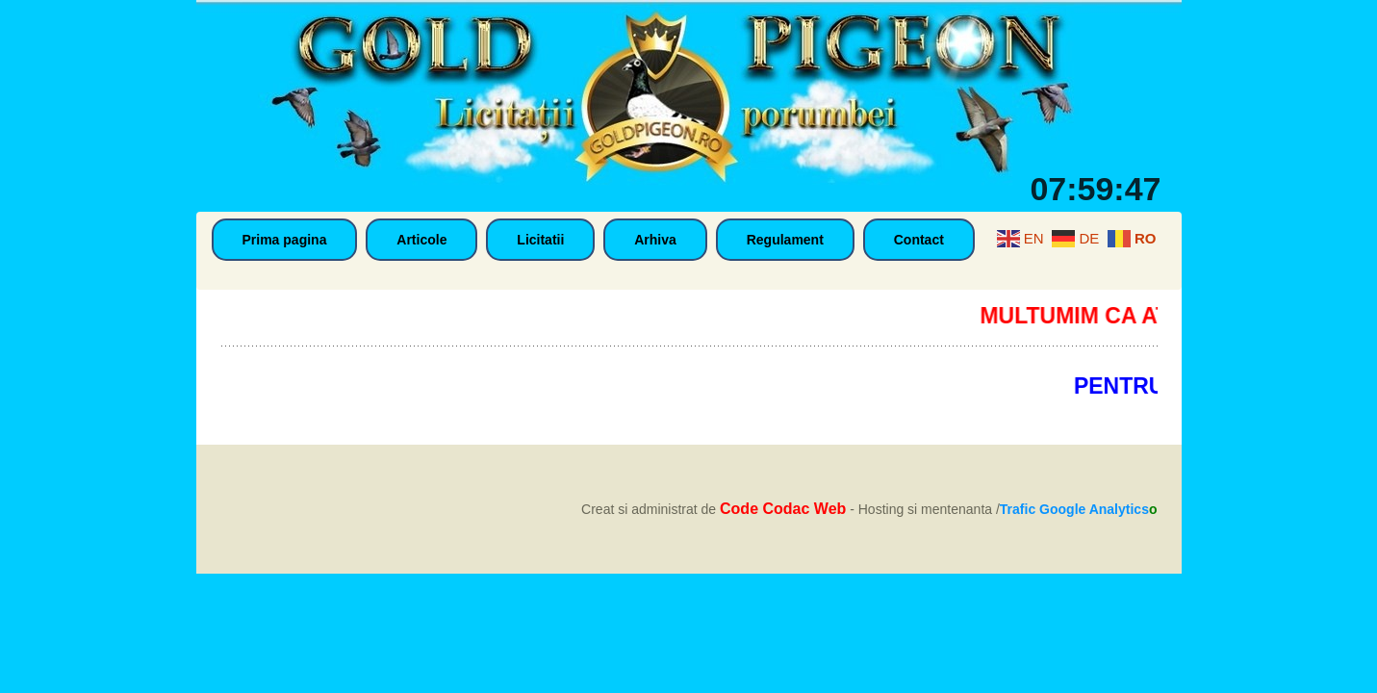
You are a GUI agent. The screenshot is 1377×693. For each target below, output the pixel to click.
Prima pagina (284, 239)
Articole (421, 239)
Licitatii (540, 239)
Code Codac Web (783, 508)
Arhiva (655, 239)
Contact (919, 239)
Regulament (785, 239)
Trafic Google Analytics (1074, 509)
